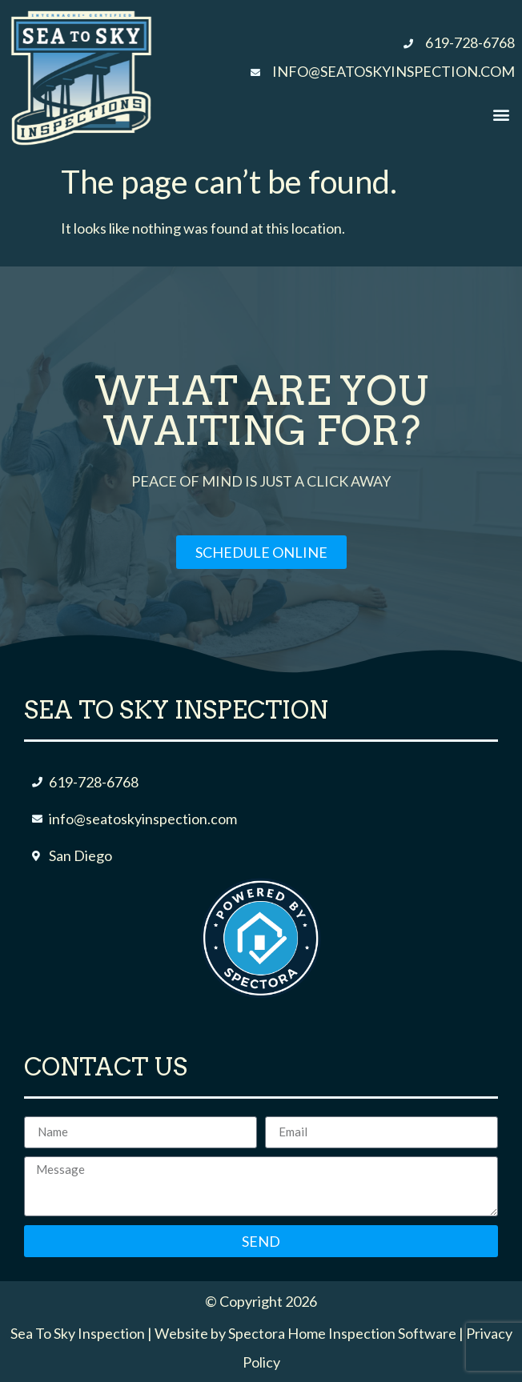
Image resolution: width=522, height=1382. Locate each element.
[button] (501, 115)
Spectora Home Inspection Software (342, 1333)
